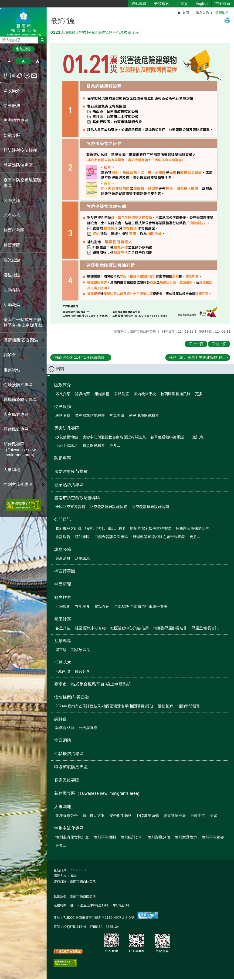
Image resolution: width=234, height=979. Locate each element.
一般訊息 (196, 437)
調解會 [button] (9, 355)
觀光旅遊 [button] (11, 260)
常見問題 (116, 416)
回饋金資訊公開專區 (111, 537)
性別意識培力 (186, 837)
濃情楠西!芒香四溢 (71, 697)
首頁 (186, 13)
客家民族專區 (16, 414)
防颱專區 (11, 135)
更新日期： (62, 870)
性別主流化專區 (69, 828)
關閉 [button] (60, 369)
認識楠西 (82, 394)
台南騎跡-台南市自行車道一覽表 (140, 606)
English (202, 4)
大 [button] (38, 61)
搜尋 (3, 39)
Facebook (5, 75)
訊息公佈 (202, 13)
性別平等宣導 (213, 837)
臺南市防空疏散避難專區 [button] (22, 183)
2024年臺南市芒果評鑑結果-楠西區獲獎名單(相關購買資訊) (104, 706)
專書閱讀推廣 (174, 816)
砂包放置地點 (66, 437)
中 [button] (23, 61)
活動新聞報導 (188, 706)
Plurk (12, 75)
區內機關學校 (145, 394)
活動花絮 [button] (11, 304)
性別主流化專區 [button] (18, 484)
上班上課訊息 (66, 446)
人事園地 (62, 806)
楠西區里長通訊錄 (175, 394)
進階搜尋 (23, 49)
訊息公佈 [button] (11, 215)
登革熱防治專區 (18, 165)
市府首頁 (222, 4)
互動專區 (62, 640)
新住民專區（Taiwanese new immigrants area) (19, 449)
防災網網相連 (93, 446)
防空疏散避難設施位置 (108, 507)
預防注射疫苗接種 (20, 150)
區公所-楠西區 (23, 22)
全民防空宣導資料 (70, 507)
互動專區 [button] (11, 289)
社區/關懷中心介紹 (90, 628)
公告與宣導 (88, 728)
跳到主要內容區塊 (2, 2)
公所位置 (121, 394)
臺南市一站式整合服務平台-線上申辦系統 (23, 322)
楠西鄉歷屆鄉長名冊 (170, 628)
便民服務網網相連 (144, 416)
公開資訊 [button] (11, 200)
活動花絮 (62, 662)
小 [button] (9, 61)
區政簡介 (62, 385)
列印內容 (227, 20)
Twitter (19, 75)
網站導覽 (139, 4)
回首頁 (182, 4)
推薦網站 (11, 370)
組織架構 (102, 394)
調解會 (60, 718)
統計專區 (82, 537)
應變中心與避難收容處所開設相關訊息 (114, 437)
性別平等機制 (105, 837)
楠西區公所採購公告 (192, 528)
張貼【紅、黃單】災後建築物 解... (197, 357)
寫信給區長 (80, 650)
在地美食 (82, 606)
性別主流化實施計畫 (72, 837)
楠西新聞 (11, 245)
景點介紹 (102, 606)
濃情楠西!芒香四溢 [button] (20, 340)
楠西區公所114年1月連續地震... (81, 357)
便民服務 (62, 406)
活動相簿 (62, 671)
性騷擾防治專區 (18, 384)
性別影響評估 (159, 837)
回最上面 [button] (219, 344)
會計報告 (62, 537)
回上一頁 (196, 344)
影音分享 (82, 671)
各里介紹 (62, 628)
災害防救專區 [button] (16, 120)
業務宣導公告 (66, 816)
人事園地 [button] (11, 469)
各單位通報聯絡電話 (167, 437)
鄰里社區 (62, 619)
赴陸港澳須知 (147, 816)
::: (2, 9)
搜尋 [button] (42, 40)
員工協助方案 (93, 816)
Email (34, 75)
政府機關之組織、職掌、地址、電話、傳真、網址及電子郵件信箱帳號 (113, 528)
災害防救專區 (66, 428)
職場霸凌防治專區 (20, 399)
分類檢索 (161, 4)
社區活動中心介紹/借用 (129, 628)
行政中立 (197, 816)
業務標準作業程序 (90, 416)
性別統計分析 (132, 837)
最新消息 (221, 13)
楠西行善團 (13, 230)
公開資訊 (62, 519)
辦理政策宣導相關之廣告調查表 (159, 537)
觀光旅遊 (62, 597)
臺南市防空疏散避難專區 (77, 497)
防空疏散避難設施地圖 (150, 507)
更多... (200, 394)
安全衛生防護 (120, 816)
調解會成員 (64, 728)
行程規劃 (62, 606)
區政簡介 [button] (11, 90)
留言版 (61, 650)
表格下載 (62, 416)
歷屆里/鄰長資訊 (205, 628)
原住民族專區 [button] (16, 429)
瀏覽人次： (62, 876)
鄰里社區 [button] (11, 275)
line (27, 75)
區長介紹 (62, 394)
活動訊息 (82, 558)
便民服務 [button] (11, 105)
